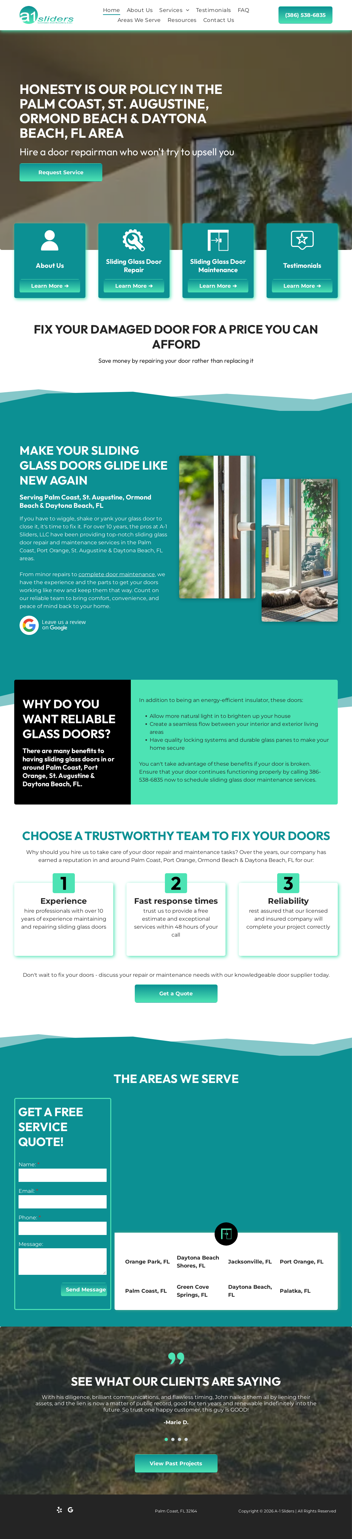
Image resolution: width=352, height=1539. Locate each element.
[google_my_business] (70, 1510)
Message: (31, 1244)
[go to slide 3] (179, 1439)
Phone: (28, 1217)
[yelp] (59, 1510)
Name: (27, 1164)
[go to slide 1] (166, 1439)
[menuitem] (112, 10)
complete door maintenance (116, 574)
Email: (26, 1191)
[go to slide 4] (186, 1439)
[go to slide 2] (173, 1439)
